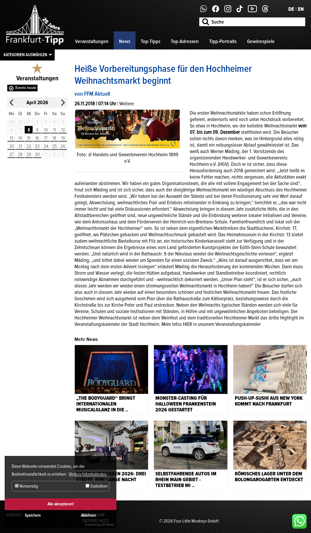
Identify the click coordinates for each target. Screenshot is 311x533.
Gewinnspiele (261, 41)
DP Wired (108, 525)
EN (301, 9)
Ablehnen (88, 515)
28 (20, 154)
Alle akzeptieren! (60, 504)
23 (37, 146)
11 (54, 130)
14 (20, 138)
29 (28, 154)
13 (11, 138)
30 (37, 154)
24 (46, 146)
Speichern (33, 515)
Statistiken (97, 486)
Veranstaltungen (92, 41)
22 (28, 146)
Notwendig (26, 486)
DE (291, 9)
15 (29, 138)
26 (63, 146)
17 (45, 138)
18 (54, 138)
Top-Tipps (150, 41)
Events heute (25, 87)
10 (46, 130)
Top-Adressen (185, 41)
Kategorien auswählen (25, 54)
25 (54, 146)
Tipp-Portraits (223, 41)
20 (11, 146)
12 (63, 130)
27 (11, 154)
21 (20, 146)
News (124, 41)
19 (63, 138)
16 (37, 138)
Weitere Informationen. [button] (88, 474)
